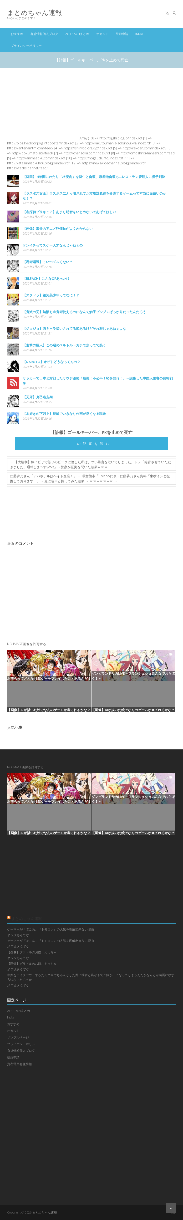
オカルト (102, 34)
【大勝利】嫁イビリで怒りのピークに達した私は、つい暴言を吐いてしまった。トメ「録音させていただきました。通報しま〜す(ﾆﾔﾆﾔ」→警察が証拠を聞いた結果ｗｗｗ (90, 464)
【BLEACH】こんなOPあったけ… (47, 278)
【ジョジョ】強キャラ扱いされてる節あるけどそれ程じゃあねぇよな (74, 328)
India (139, 34)
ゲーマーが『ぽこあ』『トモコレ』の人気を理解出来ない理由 (50, 929)
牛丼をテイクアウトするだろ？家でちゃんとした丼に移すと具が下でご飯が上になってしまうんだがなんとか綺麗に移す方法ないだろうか (90, 977)
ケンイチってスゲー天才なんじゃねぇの (53, 245)
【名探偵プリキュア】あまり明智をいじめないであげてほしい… (71, 212)
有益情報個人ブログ (44, 34)
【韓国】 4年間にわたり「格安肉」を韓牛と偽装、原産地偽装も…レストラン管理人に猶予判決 (94, 176)
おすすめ (17, 34)
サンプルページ (18, 1037)
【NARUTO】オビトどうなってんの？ (51, 361)
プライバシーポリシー (26, 46)
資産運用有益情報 (19, 1064)
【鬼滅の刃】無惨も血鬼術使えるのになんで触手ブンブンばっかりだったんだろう (84, 312)
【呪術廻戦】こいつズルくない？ (48, 262)
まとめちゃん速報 (34, 12)
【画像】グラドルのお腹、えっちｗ (32, 952)
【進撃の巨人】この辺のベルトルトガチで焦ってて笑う (64, 345)
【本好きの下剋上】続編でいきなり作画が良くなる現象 (64, 413)
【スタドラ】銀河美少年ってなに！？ (51, 295)
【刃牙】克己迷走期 (38, 397)
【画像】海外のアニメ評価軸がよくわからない (58, 228)
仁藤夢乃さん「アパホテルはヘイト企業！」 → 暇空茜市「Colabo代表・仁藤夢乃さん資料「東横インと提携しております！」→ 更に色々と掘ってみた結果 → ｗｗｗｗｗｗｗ (90, 478)
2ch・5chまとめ (77, 34)
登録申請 (122, 34)
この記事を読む (91, 443)
